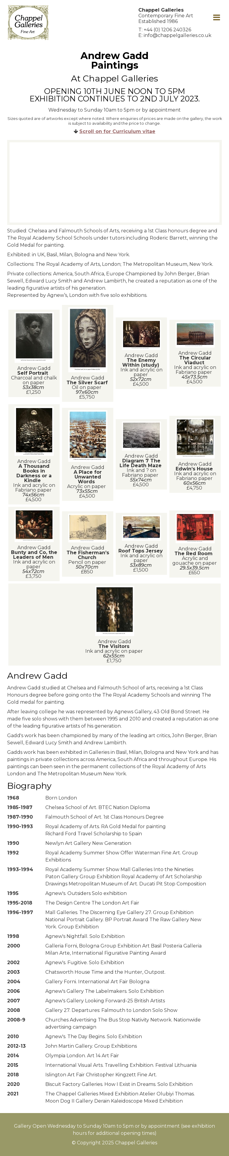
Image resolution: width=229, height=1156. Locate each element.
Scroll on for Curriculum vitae (117, 131)
